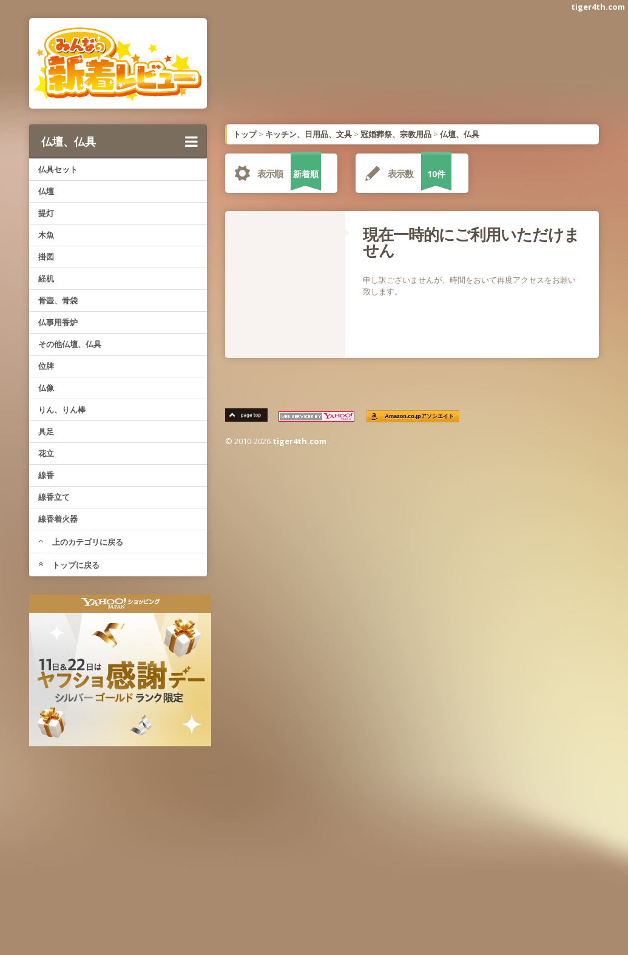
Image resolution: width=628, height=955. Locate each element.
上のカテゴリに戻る (80, 541)
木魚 (46, 234)
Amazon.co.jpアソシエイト (419, 416)
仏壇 (46, 191)
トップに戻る (69, 564)
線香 (46, 475)
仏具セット (58, 169)
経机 (46, 278)
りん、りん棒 (62, 409)
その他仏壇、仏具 (69, 344)
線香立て (54, 496)
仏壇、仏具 (119, 141)
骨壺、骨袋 (58, 300)
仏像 (46, 387)
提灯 (46, 213)
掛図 (46, 256)
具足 (46, 431)
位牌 (46, 365)
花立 (46, 453)
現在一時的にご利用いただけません (471, 242)
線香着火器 (58, 518)
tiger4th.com (598, 6)
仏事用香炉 (58, 322)
